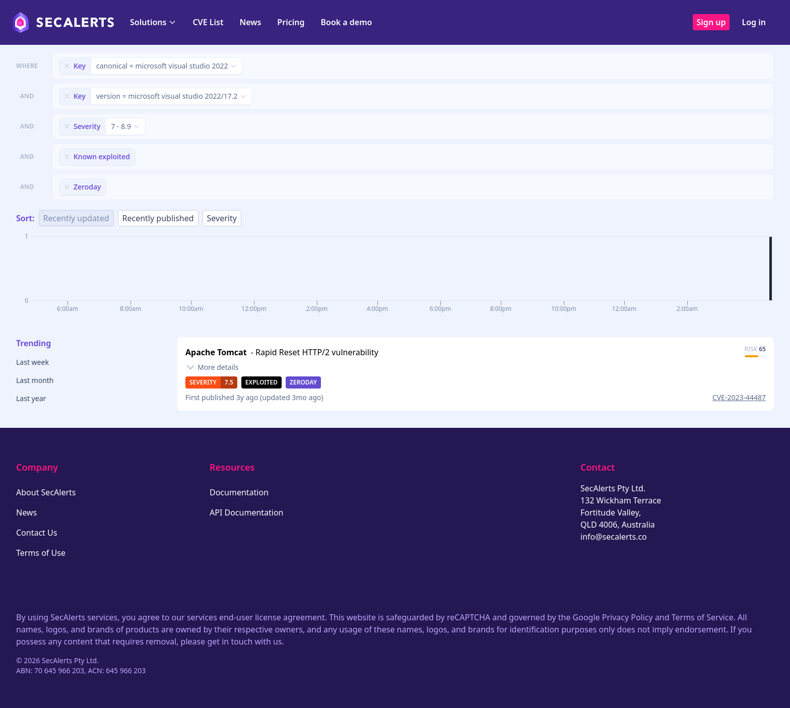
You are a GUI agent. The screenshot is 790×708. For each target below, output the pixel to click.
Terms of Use (40, 552)
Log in (754, 22)
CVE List (207, 22)
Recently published (158, 218)
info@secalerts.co (613, 536)
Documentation (239, 492)
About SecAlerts (46, 492)
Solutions (153, 22)
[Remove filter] (67, 66)
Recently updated (76, 218)
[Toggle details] (212, 367)
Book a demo (346, 22)
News (250, 22)
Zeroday (303, 382)
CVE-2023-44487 (739, 397)
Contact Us (36, 532)
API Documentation (247, 512)
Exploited (261, 382)
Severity (222, 218)
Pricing (290, 22)
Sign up (711, 22)
